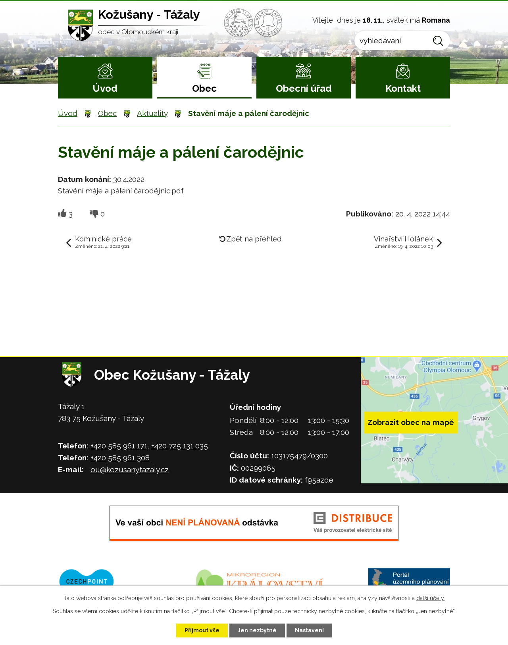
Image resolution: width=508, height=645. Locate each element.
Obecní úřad (304, 88)
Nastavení (309, 630)
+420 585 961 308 (120, 457)
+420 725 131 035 (179, 445)
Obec (204, 88)
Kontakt (403, 88)
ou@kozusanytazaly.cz (129, 469)
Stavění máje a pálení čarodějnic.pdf (121, 190)
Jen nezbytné (257, 630)
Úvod (104, 88)
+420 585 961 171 (118, 445)
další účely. (430, 598)
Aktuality (152, 113)
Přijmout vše (202, 630)
